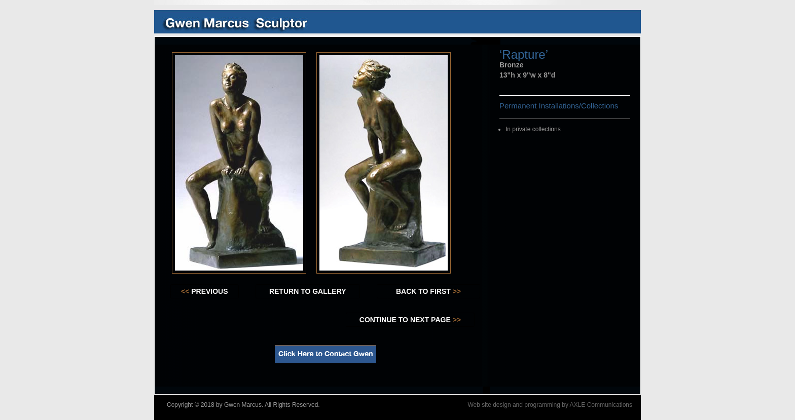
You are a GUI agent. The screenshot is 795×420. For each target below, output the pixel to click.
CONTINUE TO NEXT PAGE (410, 320)
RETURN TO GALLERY (307, 291)
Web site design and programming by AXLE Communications (549, 404)
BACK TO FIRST (428, 291)
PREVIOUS (204, 291)
